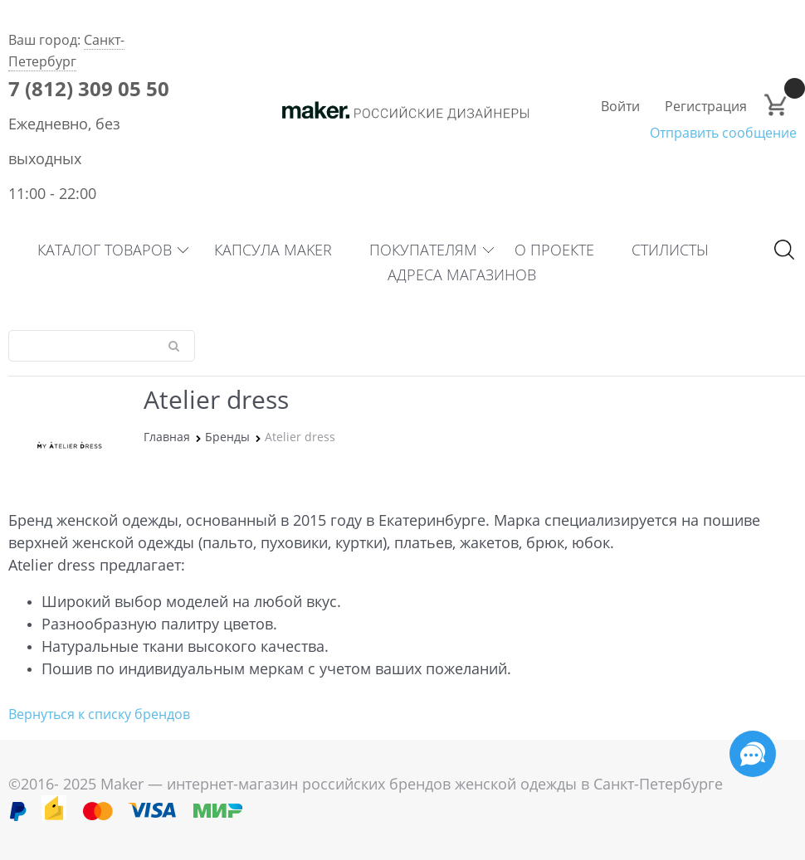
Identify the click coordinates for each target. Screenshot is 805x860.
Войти (620, 106)
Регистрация (706, 106)
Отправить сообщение (723, 133)
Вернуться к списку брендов (99, 714)
